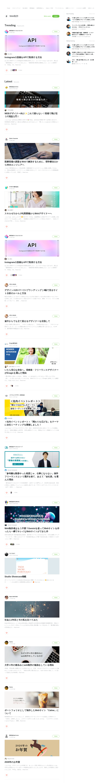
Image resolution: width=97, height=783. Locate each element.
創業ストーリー (70, 8)
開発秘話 (32, 8)
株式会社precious (13, 86)
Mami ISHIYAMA (13, 596)
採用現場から (40, 8)
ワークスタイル (59, 8)
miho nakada (12, 284)
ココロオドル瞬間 (81, 8)
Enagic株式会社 (13, 343)
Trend (8, 8)
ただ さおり (12, 553)
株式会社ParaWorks (14, 501)
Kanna (11, 641)
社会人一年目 (49, 8)
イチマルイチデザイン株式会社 (17, 395)
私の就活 (25, 8)
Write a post (47, 16)
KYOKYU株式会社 (13, 186)
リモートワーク (16, 8)
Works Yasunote (13, 138)
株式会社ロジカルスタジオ (16, 30)
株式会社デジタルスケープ (16, 446)
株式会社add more (14, 735)
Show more (92, 13)
